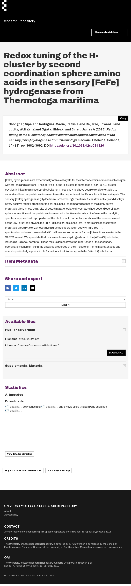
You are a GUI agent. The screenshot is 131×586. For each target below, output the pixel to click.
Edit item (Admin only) (58, 473)
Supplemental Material (24, 368)
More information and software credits (101, 549)
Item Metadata (21, 263)
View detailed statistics (19, 456)
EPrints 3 (73, 546)
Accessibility (11, 517)
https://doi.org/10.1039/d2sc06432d (77, 147)
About (7, 513)
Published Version (20, 332)
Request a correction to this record (23, 473)
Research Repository (26, 22)
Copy (122, 120)
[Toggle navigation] (109, 34)
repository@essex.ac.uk (98, 534)
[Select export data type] (65, 301)
